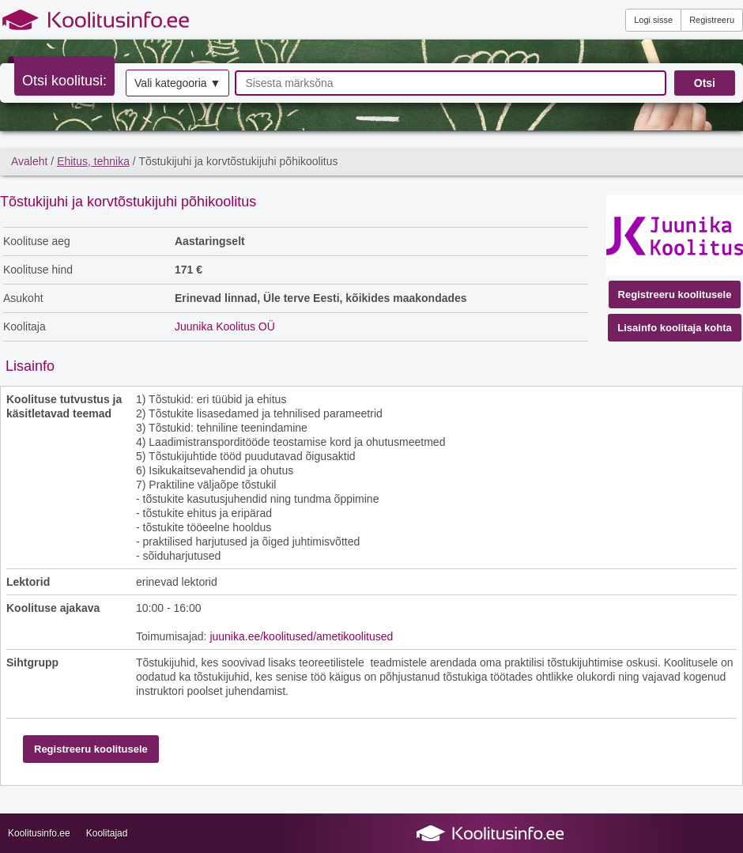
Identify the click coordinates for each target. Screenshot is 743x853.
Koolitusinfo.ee (39, 833)
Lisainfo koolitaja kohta (674, 328)
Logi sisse (653, 20)
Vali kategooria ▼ (177, 83)
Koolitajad (107, 833)
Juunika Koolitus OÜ (225, 326)
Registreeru (711, 20)
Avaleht (29, 161)
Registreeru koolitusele (675, 294)
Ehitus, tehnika (93, 161)
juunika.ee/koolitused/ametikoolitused (301, 636)
